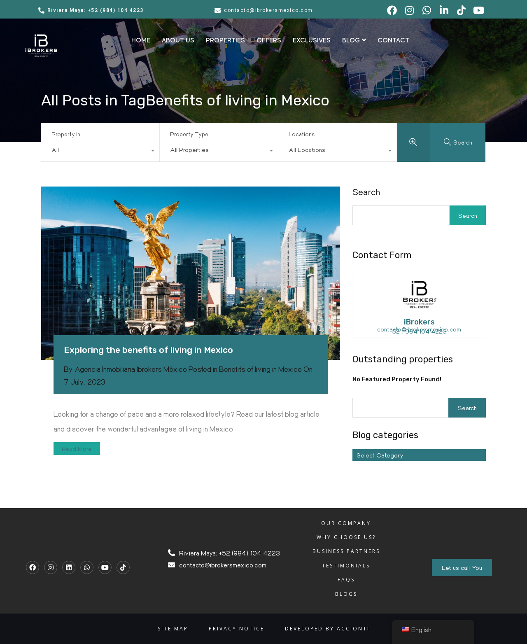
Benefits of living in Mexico (260, 368)
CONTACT (393, 40)
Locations (302, 134)
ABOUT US (178, 40)
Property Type (189, 134)
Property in (65, 134)
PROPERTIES (225, 40)
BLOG (354, 40)
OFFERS (269, 40)
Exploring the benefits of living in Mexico (148, 350)
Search (366, 192)
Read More (77, 448)
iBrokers (419, 322)
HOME (140, 40)
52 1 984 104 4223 (419, 331)
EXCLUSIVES (312, 40)
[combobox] (100, 151)
